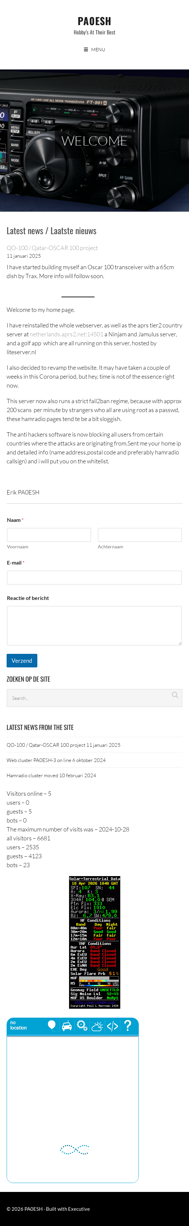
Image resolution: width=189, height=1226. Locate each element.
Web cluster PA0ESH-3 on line (39, 760)
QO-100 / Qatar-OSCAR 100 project (52, 247)
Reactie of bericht (28, 598)
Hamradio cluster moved (32, 775)
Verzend (22, 660)
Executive (79, 1209)
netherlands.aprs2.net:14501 (66, 334)
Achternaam (110, 546)
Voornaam (17, 546)
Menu (98, 49)
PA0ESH (94, 20)
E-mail (15, 562)
